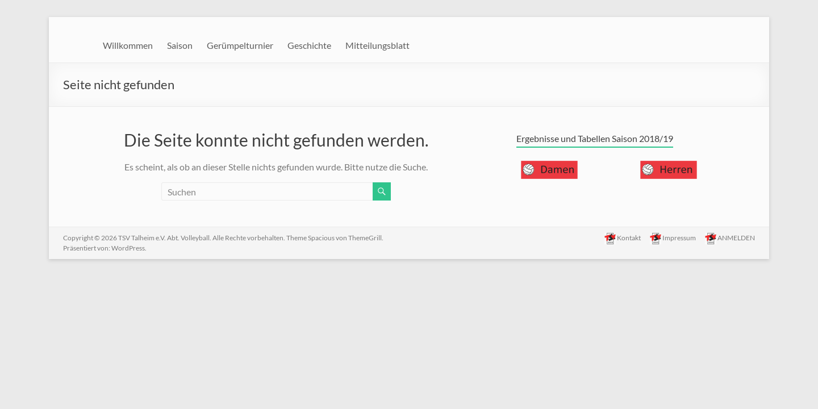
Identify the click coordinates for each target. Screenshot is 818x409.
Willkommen (128, 45)
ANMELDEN (730, 238)
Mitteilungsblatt (377, 45)
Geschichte (309, 45)
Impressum (673, 238)
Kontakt (622, 238)
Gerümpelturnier (240, 45)
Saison (180, 45)
